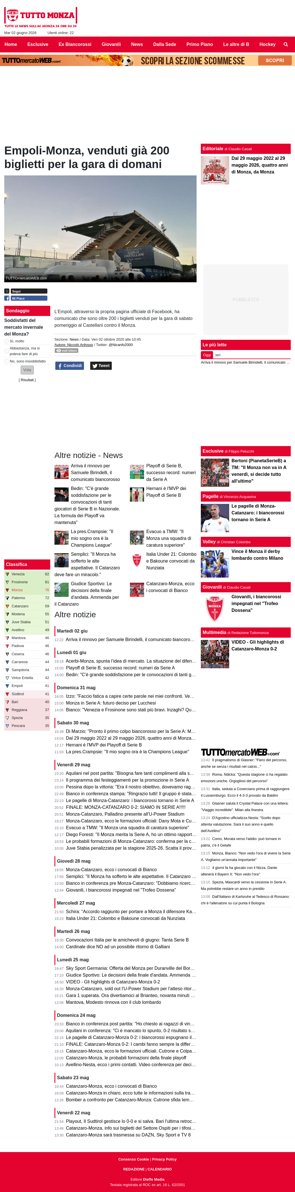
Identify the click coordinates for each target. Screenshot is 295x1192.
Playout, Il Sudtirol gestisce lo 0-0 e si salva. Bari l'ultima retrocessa (134, 1121)
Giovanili (212, 587)
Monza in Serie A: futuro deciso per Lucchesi (111, 703)
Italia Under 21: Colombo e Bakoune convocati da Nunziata (171, 561)
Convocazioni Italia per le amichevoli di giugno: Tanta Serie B (127, 940)
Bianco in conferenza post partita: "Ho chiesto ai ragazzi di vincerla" (134, 1023)
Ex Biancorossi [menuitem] (75, 44)
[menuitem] (285, 44)
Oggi (207, 355)
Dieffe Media (153, 1179)
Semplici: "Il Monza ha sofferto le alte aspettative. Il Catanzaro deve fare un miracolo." (152, 876)
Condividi (70, 365)
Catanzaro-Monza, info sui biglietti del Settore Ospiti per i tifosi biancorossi (140, 1128)
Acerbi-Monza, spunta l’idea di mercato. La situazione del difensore (133, 661)
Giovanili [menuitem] (111, 44)
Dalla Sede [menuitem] (164, 44)
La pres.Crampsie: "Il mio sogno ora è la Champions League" (92, 538)
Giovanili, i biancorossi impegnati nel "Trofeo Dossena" (121, 890)
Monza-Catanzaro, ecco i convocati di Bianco (111, 869)
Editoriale (213, 148)
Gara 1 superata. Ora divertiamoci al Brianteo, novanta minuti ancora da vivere (145, 995)
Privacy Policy (164, 1159)
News (74, 339)
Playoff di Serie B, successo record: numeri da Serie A (171, 472)
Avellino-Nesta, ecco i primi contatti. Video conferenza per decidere (133, 1064)
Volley (209, 541)
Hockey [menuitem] (268, 44)
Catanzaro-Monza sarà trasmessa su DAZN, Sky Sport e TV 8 (128, 1134)
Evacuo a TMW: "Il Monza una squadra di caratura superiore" (168, 538)
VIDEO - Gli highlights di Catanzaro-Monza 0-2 (113, 981)
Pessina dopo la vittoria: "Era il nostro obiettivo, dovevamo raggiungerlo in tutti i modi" (152, 786)
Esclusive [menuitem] (38, 44)
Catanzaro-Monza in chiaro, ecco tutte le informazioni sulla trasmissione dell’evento (150, 1093)
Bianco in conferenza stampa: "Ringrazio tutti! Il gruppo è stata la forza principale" (148, 793)
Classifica (16, 564)
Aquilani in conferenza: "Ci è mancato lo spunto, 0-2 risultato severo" (135, 1030)
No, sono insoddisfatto (28, 361)
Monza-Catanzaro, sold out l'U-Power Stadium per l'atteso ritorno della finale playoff (150, 988)
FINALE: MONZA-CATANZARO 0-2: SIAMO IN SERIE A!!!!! (126, 807)
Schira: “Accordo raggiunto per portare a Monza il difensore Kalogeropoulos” (143, 911)
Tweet (101, 365)
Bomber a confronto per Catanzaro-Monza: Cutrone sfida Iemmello (133, 1099)
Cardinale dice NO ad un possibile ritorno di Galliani (118, 946)
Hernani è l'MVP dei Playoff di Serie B (104, 745)
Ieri (217, 355)
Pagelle (210, 496)
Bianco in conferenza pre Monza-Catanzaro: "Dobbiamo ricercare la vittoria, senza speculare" (160, 883)
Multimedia (214, 632)
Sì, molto (17, 341)
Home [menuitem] (11, 44)
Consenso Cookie (133, 1159)
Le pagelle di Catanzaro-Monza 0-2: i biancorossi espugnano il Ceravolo (138, 1037)
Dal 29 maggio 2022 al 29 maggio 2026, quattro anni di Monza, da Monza (140, 738)
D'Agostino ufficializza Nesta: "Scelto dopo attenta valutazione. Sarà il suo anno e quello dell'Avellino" (240, 824)
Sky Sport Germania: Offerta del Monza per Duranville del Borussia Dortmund (144, 968)
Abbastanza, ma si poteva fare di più (25, 351)
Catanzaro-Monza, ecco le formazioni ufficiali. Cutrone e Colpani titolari (137, 1051)
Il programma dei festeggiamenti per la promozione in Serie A (127, 780)
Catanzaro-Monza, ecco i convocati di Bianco (111, 1086)
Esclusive (213, 451)
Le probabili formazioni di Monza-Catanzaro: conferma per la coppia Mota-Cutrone (148, 841)
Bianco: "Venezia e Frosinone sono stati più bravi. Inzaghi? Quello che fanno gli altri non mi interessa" (168, 709)
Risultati (27, 380)
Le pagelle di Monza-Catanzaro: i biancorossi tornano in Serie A (130, 800)
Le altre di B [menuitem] (236, 44)
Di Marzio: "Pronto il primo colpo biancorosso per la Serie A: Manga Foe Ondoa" (146, 731)
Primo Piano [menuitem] (199, 44)
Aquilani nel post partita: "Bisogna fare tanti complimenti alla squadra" (136, 773)
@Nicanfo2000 (121, 345)
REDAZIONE (133, 1169)
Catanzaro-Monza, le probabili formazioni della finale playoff (126, 1057)
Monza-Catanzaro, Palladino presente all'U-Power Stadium (125, 814)
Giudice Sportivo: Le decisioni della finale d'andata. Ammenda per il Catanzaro (145, 975)
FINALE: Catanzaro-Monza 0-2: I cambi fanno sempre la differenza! (134, 1044)
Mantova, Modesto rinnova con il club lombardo (113, 1002)
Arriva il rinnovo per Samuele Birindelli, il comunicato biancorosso (95, 472)
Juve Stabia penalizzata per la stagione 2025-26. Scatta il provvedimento (139, 848)
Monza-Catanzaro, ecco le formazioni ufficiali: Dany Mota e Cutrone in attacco (144, 820)
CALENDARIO (160, 1169)
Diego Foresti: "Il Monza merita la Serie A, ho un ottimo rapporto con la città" (142, 834)
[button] (27, 370)
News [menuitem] (137, 44)
